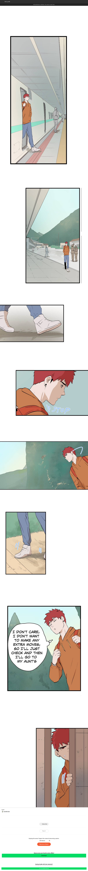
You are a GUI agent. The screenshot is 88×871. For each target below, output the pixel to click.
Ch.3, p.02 (7, 1)
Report (44, 831)
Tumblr (49, 819)
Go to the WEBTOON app (44, 868)
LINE (34, 819)
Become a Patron (44, 844)
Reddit (54, 819)
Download (44, 855)
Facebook (39, 819)
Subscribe (44, 824)
